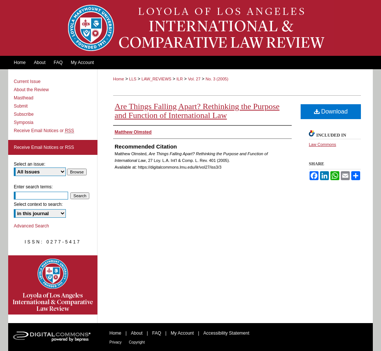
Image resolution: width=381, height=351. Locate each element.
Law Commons (322, 144)
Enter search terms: (33, 186)
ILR (179, 79)
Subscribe (23, 114)
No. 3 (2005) (216, 79)
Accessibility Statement (226, 333)
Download (331, 111)
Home (118, 79)
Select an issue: (29, 164)
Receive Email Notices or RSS (44, 147)
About (137, 333)
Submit (21, 106)
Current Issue (27, 81)
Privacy (115, 342)
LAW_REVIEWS (156, 79)
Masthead (23, 97)
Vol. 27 (194, 79)
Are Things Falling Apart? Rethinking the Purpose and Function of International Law (197, 111)
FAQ (156, 333)
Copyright (137, 342)
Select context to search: (38, 204)
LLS (133, 79)
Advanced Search (31, 226)
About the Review (31, 89)
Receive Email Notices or (44, 130)
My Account (182, 333)
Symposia (23, 122)
